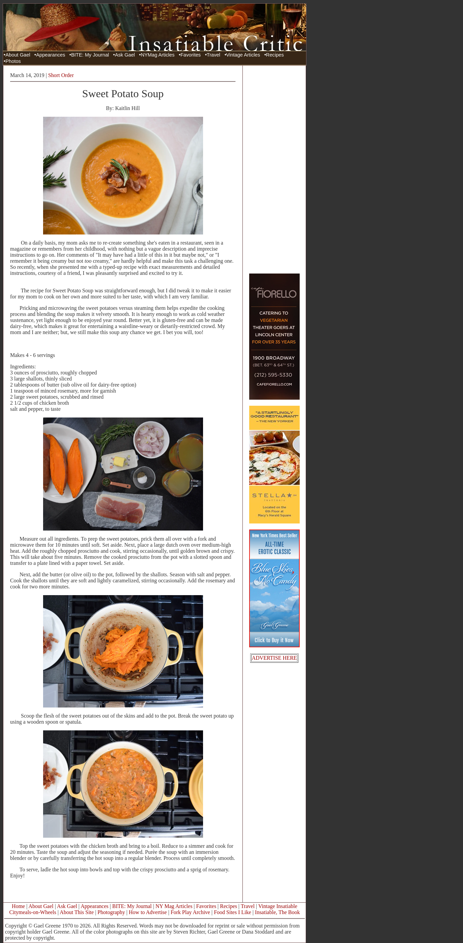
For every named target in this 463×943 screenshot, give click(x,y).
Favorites (190, 55)
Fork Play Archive (190, 912)
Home (18, 906)
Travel (213, 55)
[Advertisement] (274, 169)
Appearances (50, 55)
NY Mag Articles (174, 906)
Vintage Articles (243, 55)
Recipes (275, 55)
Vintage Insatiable (277, 906)
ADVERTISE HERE (274, 658)
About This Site (77, 912)
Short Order (61, 75)
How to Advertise (148, 912)
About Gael (17, 55)
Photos (13, 61)
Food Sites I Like (232, 912)
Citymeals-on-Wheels (32, 912)
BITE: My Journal (90, 55)
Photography (111, 912)
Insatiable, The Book (277, 912)
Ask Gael (125, 55)
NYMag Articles (157, 55)
